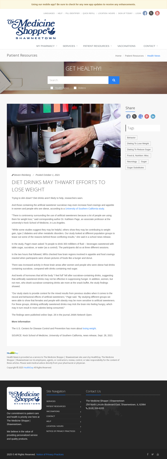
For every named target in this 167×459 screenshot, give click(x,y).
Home (118, 55)
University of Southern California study (84, 208)
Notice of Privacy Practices (60, 431)
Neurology (132, 161)
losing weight (89, 328)
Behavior (131, 137)
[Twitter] (152, 454)
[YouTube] (158, 454)
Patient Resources (96, 46)
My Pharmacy (45, 46)
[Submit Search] (113, 80)
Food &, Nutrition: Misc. (138, 155)
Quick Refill (89, 13)
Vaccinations (126, 46)
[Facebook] (147, 454)
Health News (60, 87)
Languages (49, 13)
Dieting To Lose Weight (138, 143)
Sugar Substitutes (135, 167)
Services (69, 46)
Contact (149, 46)
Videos (80, 87)
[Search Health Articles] (78, 80)
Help (60, 13)
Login (138, 13)
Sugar (144, 161)
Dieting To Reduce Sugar (139, 149)
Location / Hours (106, 13)
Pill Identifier (73, 13)
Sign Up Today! (125, 13)
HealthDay (28, 367)
